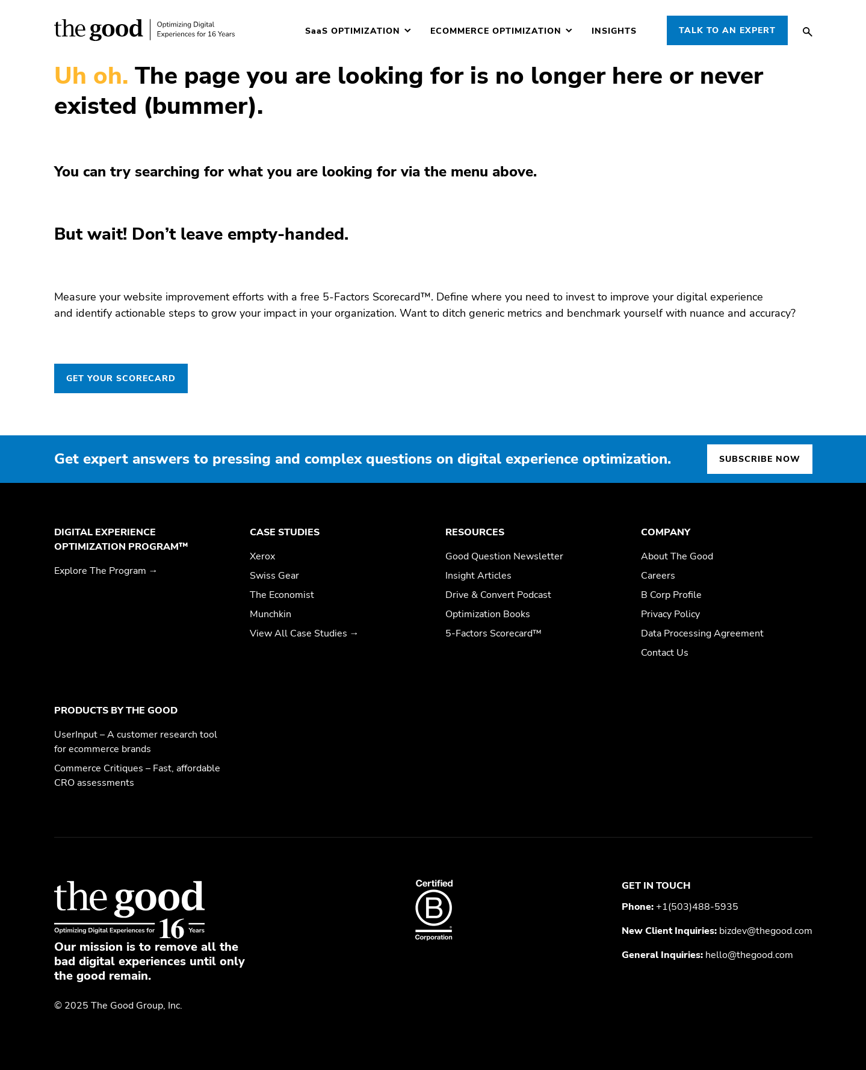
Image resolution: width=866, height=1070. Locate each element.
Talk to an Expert (727, 30)
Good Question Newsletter (504, 556)
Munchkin (270, 614)
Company (665, 532)
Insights (614, 31)
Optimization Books (487, 614)
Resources (474, 532)
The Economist (282, 595)
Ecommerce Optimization (495, 31)
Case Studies (285, 532)
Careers (658, 575)
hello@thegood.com (749, 955)
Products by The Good (116, 710)
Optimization (352, 31)
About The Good (677, 556)
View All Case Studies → (304, 633)
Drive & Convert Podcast (498, 595)
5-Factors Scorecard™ (493, 633)
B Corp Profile (671, 595)
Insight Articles (478, 575)
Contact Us (664, 652)
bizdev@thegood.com (765, 931)
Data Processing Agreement (702, 633)
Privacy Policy (670, 614)
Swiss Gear (274, 575)
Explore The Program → (106, 570)
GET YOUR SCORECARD (121, 378)
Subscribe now (759, 459)
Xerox (262, 556)
